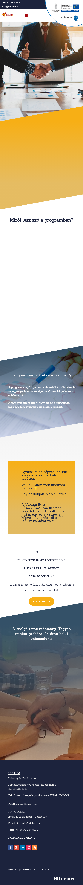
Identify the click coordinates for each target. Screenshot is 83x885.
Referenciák (41, 601)
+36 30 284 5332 (12, 2)
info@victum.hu (10, 6)
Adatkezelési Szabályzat (23, 803)
